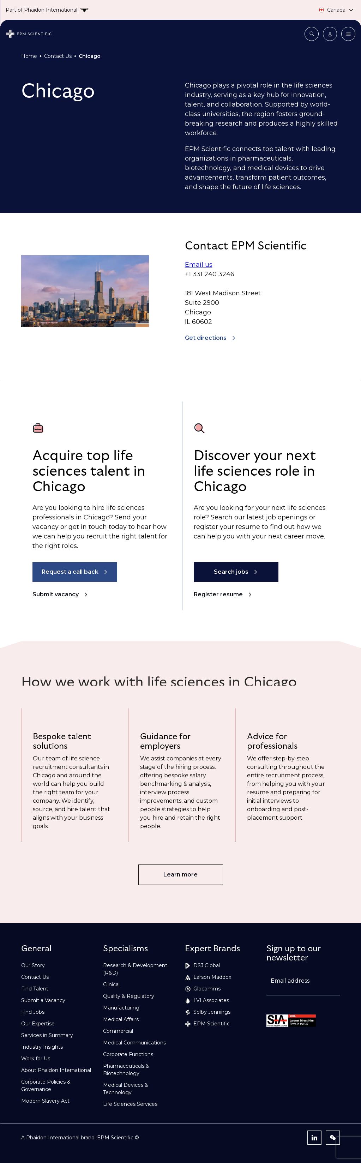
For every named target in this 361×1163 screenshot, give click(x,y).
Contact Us (58, 56)
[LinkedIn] (314, 1138)
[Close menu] (348, 34)
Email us (198, 265)
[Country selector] (329, 10)
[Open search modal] (312, 34)
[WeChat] (333, 1138)
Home (29, 56)
